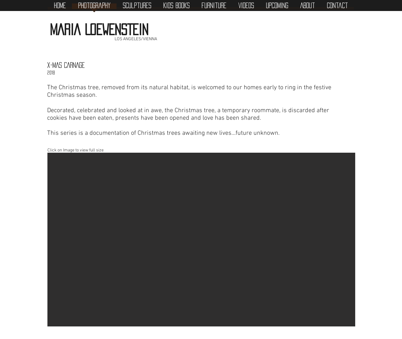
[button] (201, 239)
